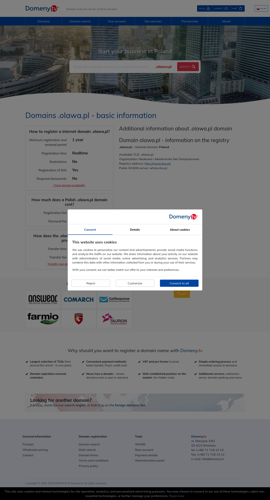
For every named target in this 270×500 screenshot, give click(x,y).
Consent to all (179, 283)
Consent (90, 229)
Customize (135, 283)
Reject (90, 283)
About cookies (180, 229)
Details (135, 229)
